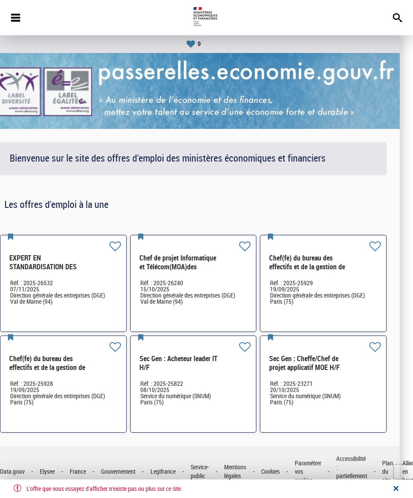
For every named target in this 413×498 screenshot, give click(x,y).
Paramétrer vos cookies (321, 472)
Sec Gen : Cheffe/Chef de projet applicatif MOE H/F (317, 363)
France (91, 471)
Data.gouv (25, 471)
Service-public (213, 472)
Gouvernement (131, 471)
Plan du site (400, 472)
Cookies (283, 471)
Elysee (60, 471)
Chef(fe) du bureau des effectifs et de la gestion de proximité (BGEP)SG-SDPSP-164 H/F (323, 271)
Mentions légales (248, 472)
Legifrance (176, 471)
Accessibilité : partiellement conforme (364, 472)
